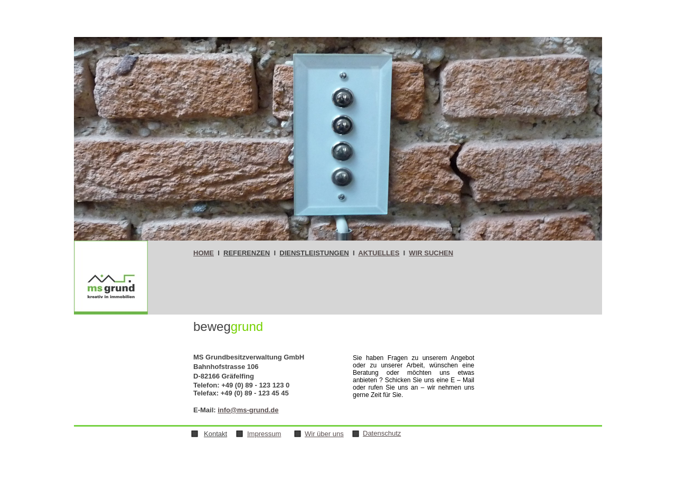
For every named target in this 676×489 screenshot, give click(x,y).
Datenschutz (382, 433)
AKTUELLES (378, 253)
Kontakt (215, 434)
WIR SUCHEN (431, 253)
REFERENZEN (246, 253)
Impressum (264, 434)
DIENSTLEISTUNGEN (314, 253)
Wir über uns (324, 434)
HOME (203, 253)
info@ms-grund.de (248, 410)
